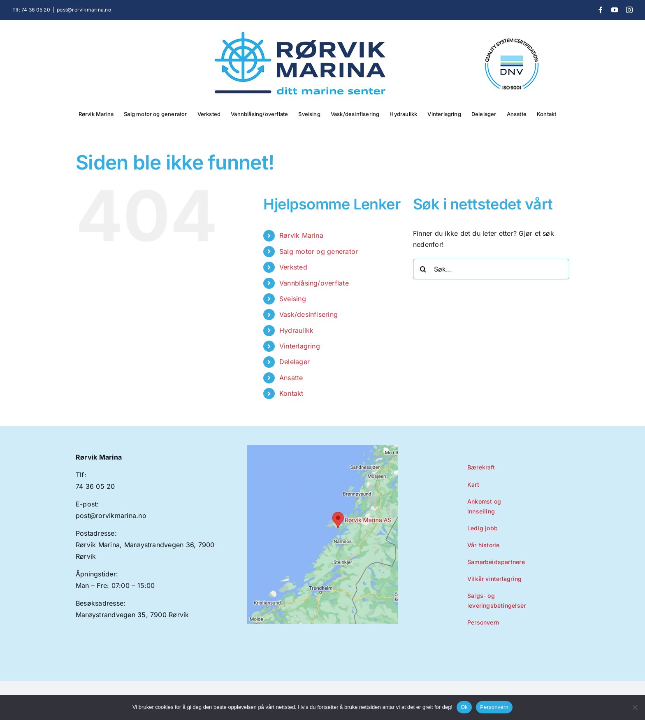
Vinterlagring (299, 346)
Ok (464, 707)
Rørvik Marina (301, 235)
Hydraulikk (296, 330)
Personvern (494, 707)
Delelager (294, 362)
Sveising (292, 299)
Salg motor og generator (318, 251)
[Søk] (423, 269)
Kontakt (291, 393)
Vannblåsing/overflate (314, 283)
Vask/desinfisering (308, 314)
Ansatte (291, 378)
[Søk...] (491, 269)
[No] (635, 707)
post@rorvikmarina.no (84, 10)
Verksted (293, 267)
